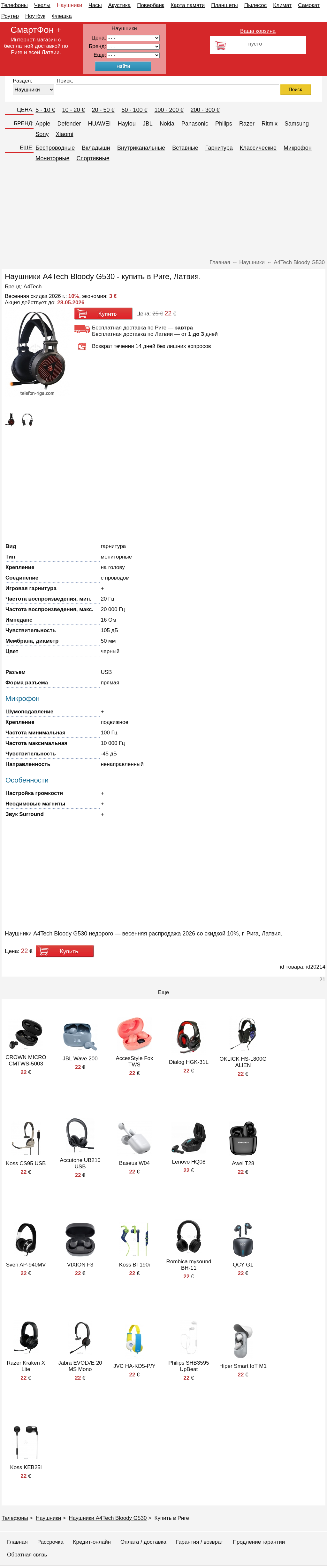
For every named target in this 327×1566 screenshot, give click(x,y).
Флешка (62, 16)
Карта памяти (188, 5)
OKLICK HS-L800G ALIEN (242, 1062)
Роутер (10, 16)
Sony (42, 134)
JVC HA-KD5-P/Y (134, 1366)
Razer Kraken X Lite (26, 1366)
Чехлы (42, 5)
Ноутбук (35, 16)
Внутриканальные (141, 148)
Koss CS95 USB (26, 1163)
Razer (247, 123)
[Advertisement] (163, 211)
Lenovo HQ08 (189, 1162)
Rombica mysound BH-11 (188, 1265)
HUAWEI (99, 123)
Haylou (127, 123)
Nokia (167, 123)
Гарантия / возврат (199, 1542)
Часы (95, 5)
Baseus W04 (134, 1163)
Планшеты (224, 5)
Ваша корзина (258, 31)
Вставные (185, 148)
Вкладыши (96, 148)
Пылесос (255, 5)
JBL (148, 123)
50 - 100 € (135, 110)
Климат (282, 5)
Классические (258, 148)
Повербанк (150, 5)
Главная (17, 1542)
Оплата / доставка (143, 1542)
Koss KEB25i (26, 1467)
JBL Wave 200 (80, 1059)
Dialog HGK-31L (189, 1062)
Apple (42, 123)
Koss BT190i (134, 1265)
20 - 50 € (103, 110)
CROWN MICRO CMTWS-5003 (25, 1060)
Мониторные (52, 158)
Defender (69, 123)
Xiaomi (64, 134)
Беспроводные (55, 148)
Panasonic (194, 123)
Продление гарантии (259, 1542)
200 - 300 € (205, 110)
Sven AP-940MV (26, 1265)
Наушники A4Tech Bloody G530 (108, 1518)
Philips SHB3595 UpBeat (188, 1366)
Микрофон (298, 148)
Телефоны (14, 5)
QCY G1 (243, 1265)
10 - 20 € (73, 110)
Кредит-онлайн (92, 1542)
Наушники (69, 5)
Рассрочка (50, 1542)
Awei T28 (243, 1163)
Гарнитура (219, 148)
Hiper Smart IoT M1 (243, 1366)
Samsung (297, 123)
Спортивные (93, 158)
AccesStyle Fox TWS (134, 1061)
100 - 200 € (169, 110)
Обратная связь (27, 1555)
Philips (223, 123)
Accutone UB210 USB (80, 1163)
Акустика (119, 5)
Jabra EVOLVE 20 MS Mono (80, 1366)
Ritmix (270, 123)
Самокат (309, 5)
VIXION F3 (80, 1265)
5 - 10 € (45, 110)
